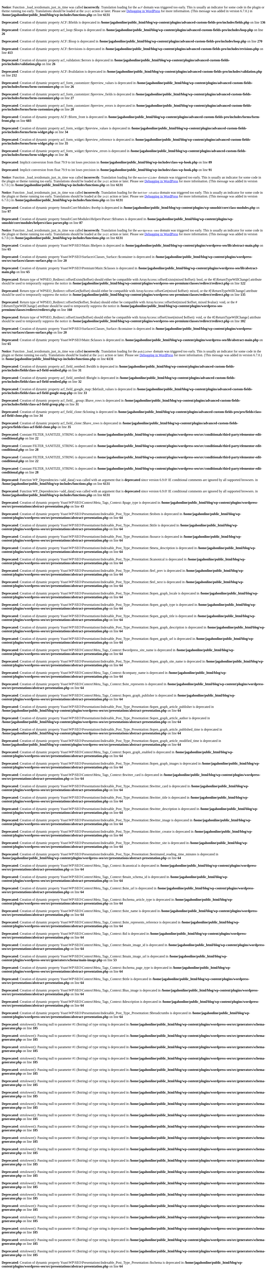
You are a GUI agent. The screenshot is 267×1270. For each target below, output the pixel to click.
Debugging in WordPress (143, 11)
